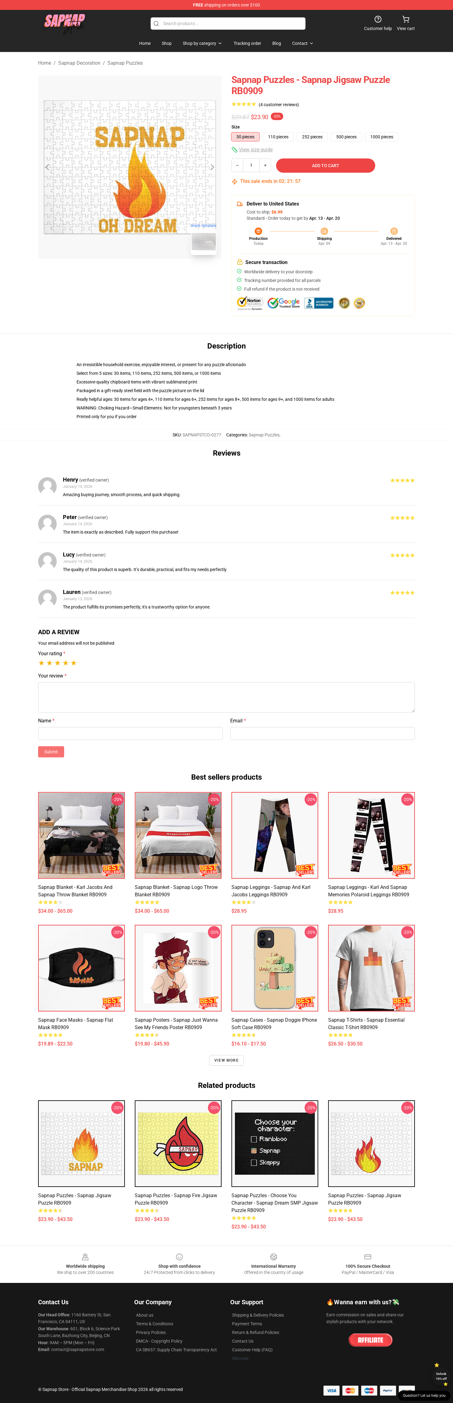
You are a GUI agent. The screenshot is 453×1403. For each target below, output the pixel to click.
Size (235, 126)
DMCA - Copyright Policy (159, 1341)
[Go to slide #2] (146, 273)
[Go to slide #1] (114, 273)
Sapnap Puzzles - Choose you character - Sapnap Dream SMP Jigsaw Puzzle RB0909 (274, 1203)
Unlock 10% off (441, 1376)
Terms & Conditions (154, 1323)
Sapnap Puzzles (125, 63)
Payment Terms (247, 1323)
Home (44, 63)
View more (226, 1060)
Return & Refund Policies (255, 1332)
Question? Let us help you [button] (424, 1395)
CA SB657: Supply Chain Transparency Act (176, 1349)
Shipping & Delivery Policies (258, 1315)
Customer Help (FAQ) (252, 1349)
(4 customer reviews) (279, 104)
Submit (51, 751)
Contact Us (242, 1341)
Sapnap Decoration (79, 63)
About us (144, 1315)
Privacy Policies (151, 1332)
